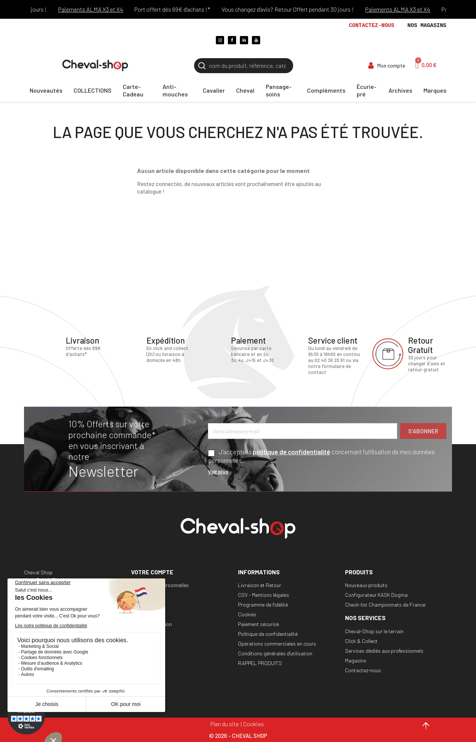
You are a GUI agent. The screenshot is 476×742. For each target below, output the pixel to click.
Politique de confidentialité (268, 634)
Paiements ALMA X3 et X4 (102, 9)
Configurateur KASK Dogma (376, 595)
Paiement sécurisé (258, 624)
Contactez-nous (371, 26)
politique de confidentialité (291, 451)
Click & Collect (361, 641)
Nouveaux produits (366, 585)
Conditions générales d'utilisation (275, 653)
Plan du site (224, 723)
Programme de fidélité (263, 604)
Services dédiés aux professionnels (384, 650)
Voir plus (218, 471)
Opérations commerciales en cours (277, 643)
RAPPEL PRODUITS (260, 663)
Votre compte (152, 571)
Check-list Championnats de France (385, 604)
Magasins (355, 660)
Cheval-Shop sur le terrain (374, 631)
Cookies (247, 614)
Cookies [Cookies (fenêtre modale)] (253, 723)
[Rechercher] (243, 65)
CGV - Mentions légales (263, 595)
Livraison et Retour (259, 585)
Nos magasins (426, 26)
